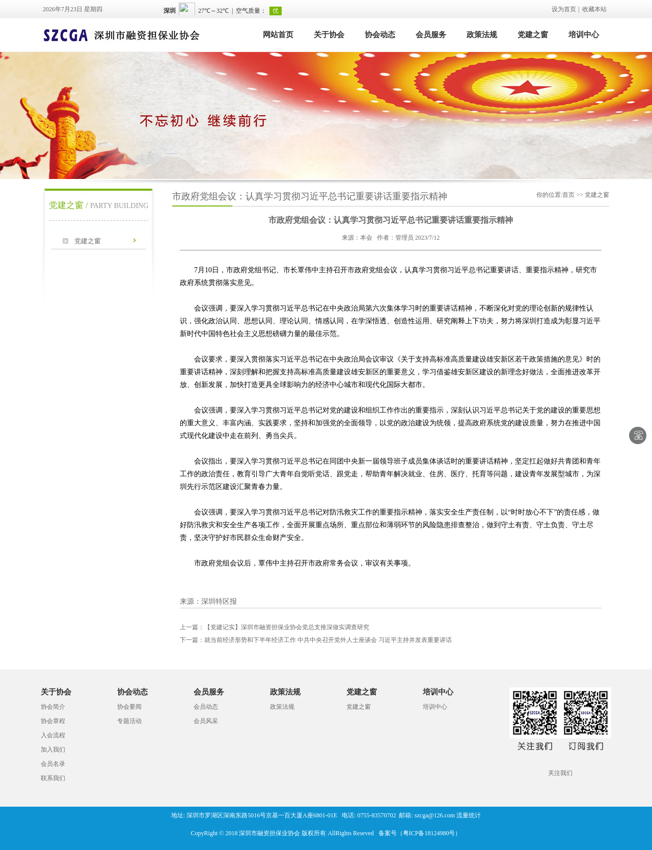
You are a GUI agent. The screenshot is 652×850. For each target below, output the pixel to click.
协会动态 (380, 35)
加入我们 (53, 749)
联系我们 (53, 778)
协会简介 (53, 706)
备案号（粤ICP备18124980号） (419, 833)
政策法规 (482, 35)
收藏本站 (594, 9)
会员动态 (206, 706)
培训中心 (583, 35)
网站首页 (278, 35)
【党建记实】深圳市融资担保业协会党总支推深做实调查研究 (274, 627)
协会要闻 (129, 706)
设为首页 (564, 9)
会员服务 (431, 35)
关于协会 (329, 35)
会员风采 (206, 721)
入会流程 (53, 735)
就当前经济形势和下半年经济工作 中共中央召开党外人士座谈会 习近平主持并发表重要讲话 (316, 639)
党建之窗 (533, 35)
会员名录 (53, 763)
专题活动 (129, 721)
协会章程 (53, 721)
